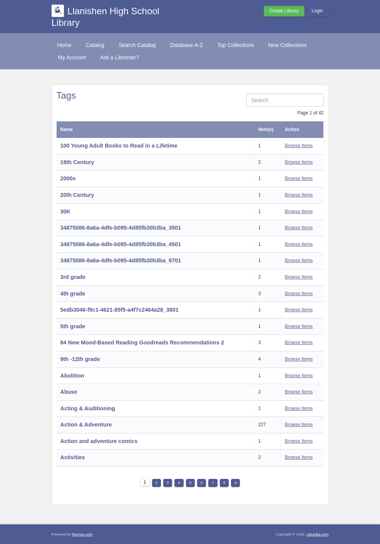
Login (317, 10)
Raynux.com (82, 534)
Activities (72, 457)
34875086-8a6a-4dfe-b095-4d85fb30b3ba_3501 (120, 228)
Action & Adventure (86, 424)
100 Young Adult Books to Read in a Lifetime (118, 146)
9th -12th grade (80, 359)
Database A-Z (186, 45)
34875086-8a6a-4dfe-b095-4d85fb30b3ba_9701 (120, 260)
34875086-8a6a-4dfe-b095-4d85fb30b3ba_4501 (120, 244)
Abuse (68, 392)
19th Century (77, 162)
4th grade (72, 293)
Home (64, 45)
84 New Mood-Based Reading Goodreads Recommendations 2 (142, 342)
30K (65, 211)
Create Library (284, 10)
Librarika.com (317, 534)
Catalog (95, 45)
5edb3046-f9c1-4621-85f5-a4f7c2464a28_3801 (119, 310)
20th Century (77, 195)
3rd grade (73, 277)
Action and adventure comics (99, 441)
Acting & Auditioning (88, 408)
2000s (68, 178)
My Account (72, 57)
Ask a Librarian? (119, 57)
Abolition (72, 376)
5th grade (72, 326)
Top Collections (235, 45)
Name (66, 129)
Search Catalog (137, 45)
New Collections (287, 45)
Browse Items (299, 145)
